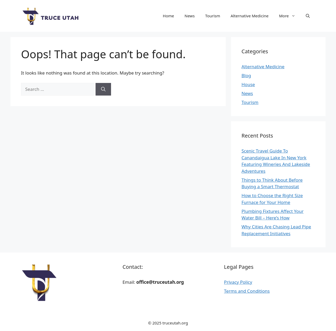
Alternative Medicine (250, 15)
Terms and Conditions (247, 291)
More (290, 16)
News (190, 15)
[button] (308, 16)
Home (168, 15)
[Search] (103, 89)
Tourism (212, 15)
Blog (246, 75)
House (248, 84)
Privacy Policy (238, 282)
